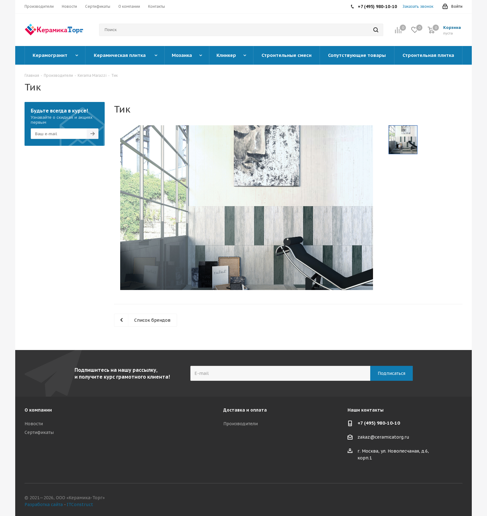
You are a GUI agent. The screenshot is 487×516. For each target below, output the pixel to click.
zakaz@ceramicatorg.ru (383, 437)
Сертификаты (39, 432)
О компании (38, 410)
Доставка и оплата (245, 410)
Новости (34, 423)
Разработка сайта (44, 504)
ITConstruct (80, 504)
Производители (240, 423)
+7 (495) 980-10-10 (378, 423)
